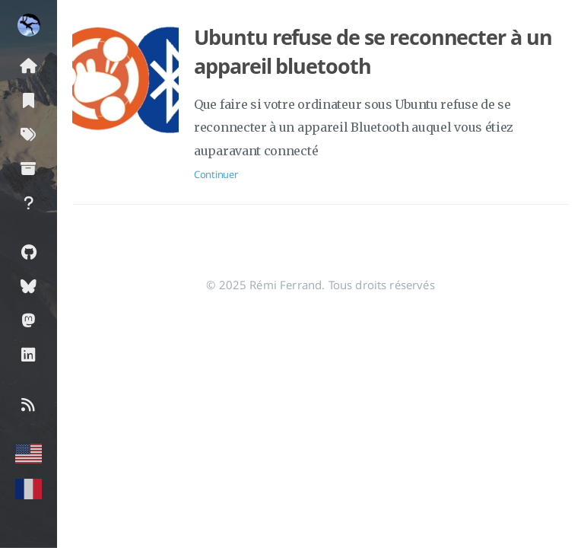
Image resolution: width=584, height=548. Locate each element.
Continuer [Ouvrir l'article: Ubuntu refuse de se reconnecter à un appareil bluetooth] (215, 174)
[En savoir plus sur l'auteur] (28, 25)
